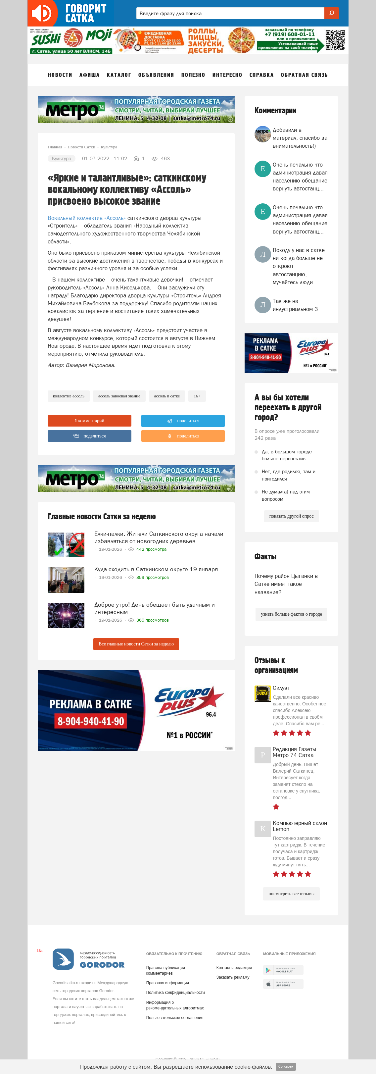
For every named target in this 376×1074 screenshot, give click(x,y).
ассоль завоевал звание (119, 395)
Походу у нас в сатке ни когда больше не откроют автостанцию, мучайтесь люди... (299, 266)
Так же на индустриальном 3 (295, 305)
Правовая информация (167, 983)
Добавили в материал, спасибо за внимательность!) (300, 138)
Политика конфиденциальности (175, 992)
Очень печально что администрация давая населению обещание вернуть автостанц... (300, 176)
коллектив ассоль (68, 395)
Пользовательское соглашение (175, 1017)
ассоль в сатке (167, 395)
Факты (265, 557)
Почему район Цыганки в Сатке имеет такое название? (286, 584)
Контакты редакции (234, 967)
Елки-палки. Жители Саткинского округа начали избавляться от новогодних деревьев (158, 537)
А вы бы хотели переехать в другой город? (288, 408)
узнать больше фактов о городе (291, 614)
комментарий (89, 420)
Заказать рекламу (233, 977)
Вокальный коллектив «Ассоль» (87, 218)
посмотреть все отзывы (291, 893)
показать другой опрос (291, 516)
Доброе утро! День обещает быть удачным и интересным (154, 608)
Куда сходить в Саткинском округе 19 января (156, 569)
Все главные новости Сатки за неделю (136, 643)
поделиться (183, 421)
